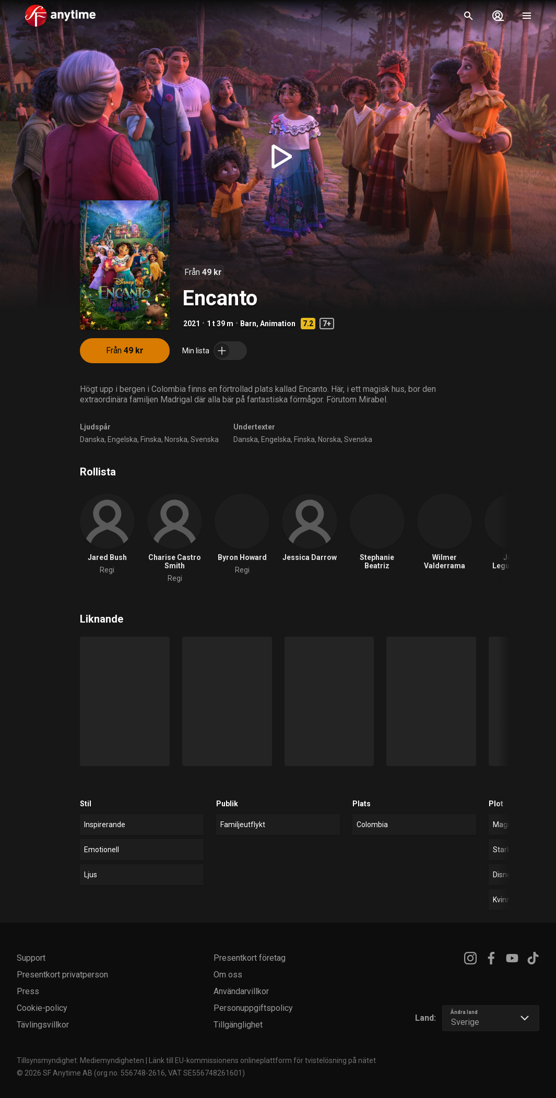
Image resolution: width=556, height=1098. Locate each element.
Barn (248, 323)
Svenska (205, 439)
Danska (92, 439)
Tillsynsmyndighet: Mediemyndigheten (80, 1060)
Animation (277, 323)
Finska (150, 439)
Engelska (122, 439)
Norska (175, 439)
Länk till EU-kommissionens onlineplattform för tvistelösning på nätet (262, 1060)
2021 (191, 323)
